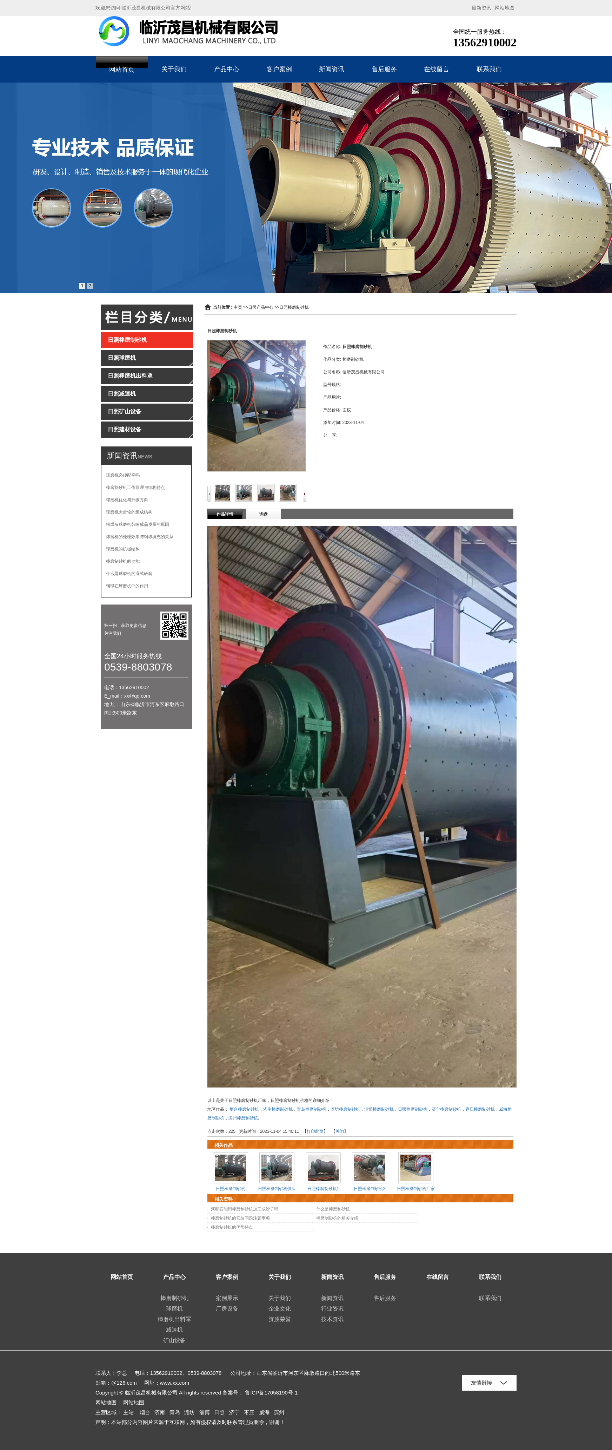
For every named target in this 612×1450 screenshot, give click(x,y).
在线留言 (436, 69)
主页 (238, 307)
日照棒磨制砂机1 (323, 1188)
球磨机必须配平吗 (123, 475)
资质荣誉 (279, 1319)
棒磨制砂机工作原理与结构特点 (135, 487)
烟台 (145, 1412)
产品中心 (226, 69)
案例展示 (227, 1298)
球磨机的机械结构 (123, 549)
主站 (128, 1412)
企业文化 (279, 1309)
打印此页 (315, 1131)
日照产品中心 (260, 307)
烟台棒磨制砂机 (244, 1109)
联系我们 (489, 69)
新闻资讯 (331, 69)
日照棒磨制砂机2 (370, 1188)
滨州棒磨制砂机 (243, 1118)
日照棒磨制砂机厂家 (416, 1188)
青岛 (174, 1412)
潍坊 (189, 1412)
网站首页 (121, 69)
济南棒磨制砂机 (278, 1109)
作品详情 (225, 514)
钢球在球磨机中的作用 (127, 585)
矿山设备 (174, 1340)
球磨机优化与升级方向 (127, 499)
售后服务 (384, 69)
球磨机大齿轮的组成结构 (129, 512)
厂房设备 (227, 1309)
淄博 (204, 1412)
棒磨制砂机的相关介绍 (337, 1218)
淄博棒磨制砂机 (379, 1109)
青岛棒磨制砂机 (311, 1109)
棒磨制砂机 (174, 1298)
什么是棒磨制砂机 (333, 1209)
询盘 (263, 514)
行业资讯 (332, 1309)
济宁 (234, 1412)
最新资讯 (481, 8)
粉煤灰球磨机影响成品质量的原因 (137, 524)
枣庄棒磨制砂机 (480, 1109)
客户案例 (279, 69)
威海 (264, 1412)
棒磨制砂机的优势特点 (232, 1227)
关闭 (339, 1131)
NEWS (145, 456)
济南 (159, 1412)
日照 (219, 1412)
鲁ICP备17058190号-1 (271, 1393)
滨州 (279, 1412)
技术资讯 (332, 1319)
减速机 (174, 1330)
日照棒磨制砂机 (294, 307)
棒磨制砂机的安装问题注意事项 (240, 1218)
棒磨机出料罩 (174, 1319)
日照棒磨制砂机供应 (277, 1188)
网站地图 (504, 8)
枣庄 (249, 1412)
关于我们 (174, 69)
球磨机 (174, 1309)
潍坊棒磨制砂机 (345, 1109)
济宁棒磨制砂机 (446, 1109)
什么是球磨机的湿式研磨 (129, 573)
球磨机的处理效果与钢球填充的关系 (139, 536)
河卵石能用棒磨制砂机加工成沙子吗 (244, 1209)
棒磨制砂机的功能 (123, 561)
